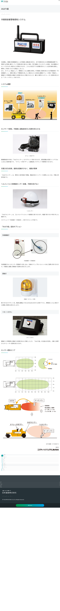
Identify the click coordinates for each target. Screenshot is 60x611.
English (4, 597)
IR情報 (4, 562)
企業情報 (5, 557)
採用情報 (5, 577)
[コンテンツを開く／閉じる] (58, 556)
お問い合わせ (6, 587)
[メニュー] (57, 2)
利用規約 (10, 597)
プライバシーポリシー (19, 597)
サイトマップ (29, 597)
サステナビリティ (7, 567)
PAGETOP (58, 552)
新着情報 (5, 582)
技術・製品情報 (7, 572)
